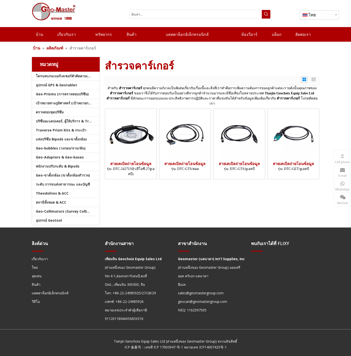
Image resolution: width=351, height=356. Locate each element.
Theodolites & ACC (52, 193)
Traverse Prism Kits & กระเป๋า (61, 130)
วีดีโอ (36, 301)
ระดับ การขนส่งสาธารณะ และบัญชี (63, 184)
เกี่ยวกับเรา (40, 259)
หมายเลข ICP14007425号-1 (205, 347)
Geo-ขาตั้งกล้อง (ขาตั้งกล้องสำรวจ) (63, 175)
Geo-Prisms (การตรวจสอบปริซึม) (62, 94)
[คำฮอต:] (266, 14)
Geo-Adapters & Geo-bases (60, 157)
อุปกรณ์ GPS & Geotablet (56, 85)
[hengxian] (37, 251)
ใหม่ (35, 267)
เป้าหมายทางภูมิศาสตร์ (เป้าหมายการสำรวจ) (68, 103)
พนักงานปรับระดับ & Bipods (57, 166)
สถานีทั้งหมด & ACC (51, 202)
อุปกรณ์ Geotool (49, 220)
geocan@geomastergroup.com (202, 301)
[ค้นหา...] (195, 14)
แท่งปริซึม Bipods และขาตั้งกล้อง (61, 139)
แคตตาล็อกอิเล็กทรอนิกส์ (50, 293)
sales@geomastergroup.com (201, 293)
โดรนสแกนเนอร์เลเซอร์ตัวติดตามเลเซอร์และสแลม (68, 76)
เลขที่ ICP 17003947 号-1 (164, 347)
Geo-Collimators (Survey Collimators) (68, 211)
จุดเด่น (37, 276)
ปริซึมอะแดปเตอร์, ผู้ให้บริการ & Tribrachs (68, 121)
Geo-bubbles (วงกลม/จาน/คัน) (61, 148)
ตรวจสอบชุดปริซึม (50, 112)
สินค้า (36, 284)
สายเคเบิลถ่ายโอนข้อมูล (130, 163)
